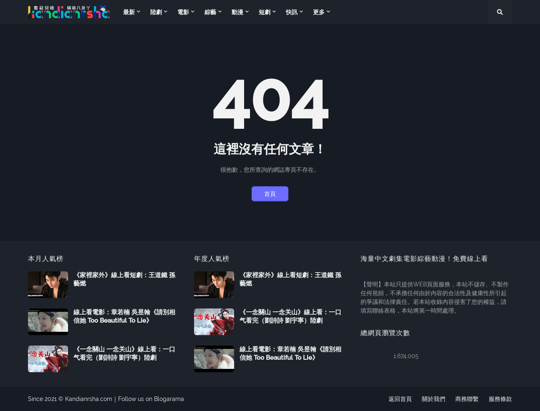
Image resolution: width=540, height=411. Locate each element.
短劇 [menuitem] (264, 12)
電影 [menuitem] (183, 12)
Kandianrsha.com (88, 399)
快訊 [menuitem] (292, 12)
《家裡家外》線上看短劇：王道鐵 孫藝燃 (124, 279)
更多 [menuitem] (319, 12)
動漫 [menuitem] (237, 12)
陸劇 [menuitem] (156, 12)
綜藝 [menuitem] (210, 12)
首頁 (270, 193)
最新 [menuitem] (129, 12)
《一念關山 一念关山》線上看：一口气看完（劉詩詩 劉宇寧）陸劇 (124, 353)
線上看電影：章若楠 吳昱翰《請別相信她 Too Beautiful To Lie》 (124, 316)
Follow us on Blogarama (151, 399)
